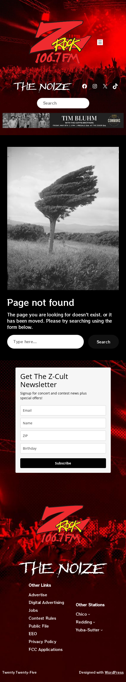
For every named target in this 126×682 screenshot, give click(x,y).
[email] (63, 410)
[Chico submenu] (89, 614)
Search (103, 342)
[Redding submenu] (94, 622)
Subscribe (63, 463)
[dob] (63, 448)
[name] (63, 423)
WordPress (114, 672)
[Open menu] (100, 42)
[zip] (63, 436)
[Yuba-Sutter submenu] (102, 630)
